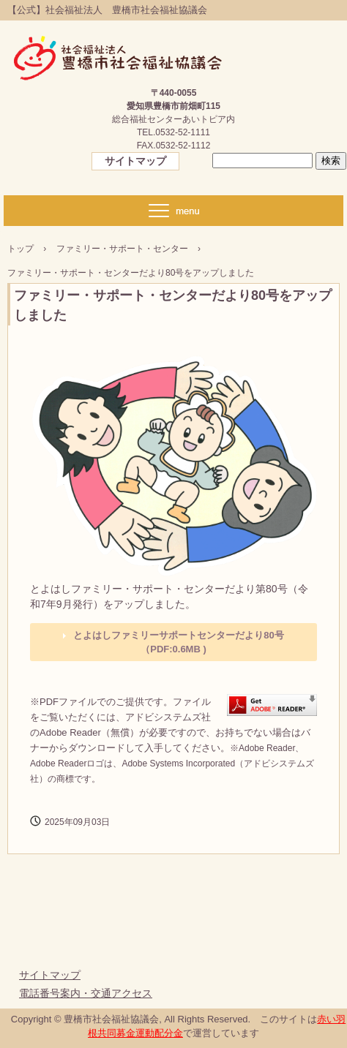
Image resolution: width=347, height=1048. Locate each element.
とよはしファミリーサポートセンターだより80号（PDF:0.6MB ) (178, 642)
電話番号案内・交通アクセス (85, 993)
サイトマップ (135, 161)
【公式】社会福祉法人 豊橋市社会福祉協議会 (121, 51)
